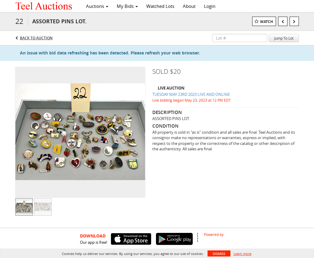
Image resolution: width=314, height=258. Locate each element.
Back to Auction (36, 38)
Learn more (242, 253)
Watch (266, 21)
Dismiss (219, 253)
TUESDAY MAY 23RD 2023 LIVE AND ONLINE (191, 94)
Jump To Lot (283, 38)
